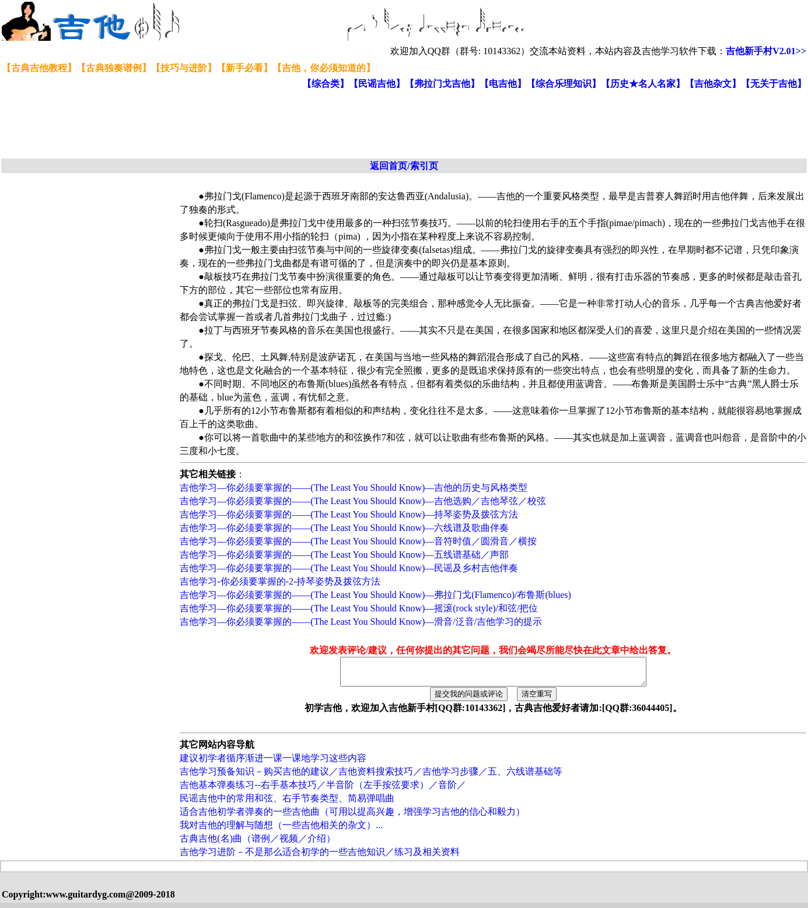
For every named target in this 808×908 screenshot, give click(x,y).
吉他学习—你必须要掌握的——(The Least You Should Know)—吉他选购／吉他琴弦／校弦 (363, 501)
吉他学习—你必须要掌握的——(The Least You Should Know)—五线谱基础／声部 (344, 554)
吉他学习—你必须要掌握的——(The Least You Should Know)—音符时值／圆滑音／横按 (358, 541)
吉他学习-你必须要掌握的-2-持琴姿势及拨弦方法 (280, 581)
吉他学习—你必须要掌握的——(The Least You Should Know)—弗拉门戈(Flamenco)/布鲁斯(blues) (375, 595)
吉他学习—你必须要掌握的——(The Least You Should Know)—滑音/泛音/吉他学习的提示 (361, 622)
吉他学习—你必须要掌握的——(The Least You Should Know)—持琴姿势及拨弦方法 (349, 514)
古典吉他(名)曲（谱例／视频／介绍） (257, 844)
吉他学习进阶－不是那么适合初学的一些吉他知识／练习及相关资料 (320, 857)
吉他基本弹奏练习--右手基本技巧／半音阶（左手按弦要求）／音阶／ (323, 790)
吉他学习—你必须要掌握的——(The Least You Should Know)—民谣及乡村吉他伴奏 (349, 568)
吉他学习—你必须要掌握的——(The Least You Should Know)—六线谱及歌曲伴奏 (344, 528)
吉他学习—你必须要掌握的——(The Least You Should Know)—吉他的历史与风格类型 (353, 487)
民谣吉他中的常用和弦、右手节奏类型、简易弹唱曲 (287, 803)
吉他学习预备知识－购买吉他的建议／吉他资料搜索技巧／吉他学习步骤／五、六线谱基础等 (371, 777)
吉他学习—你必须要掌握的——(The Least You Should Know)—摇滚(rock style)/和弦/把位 (359, 608)
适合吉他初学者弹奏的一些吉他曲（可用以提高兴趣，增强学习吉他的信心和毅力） (352, 817)
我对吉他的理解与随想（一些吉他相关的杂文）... (281, 830)
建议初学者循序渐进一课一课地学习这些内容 (273, 763)
